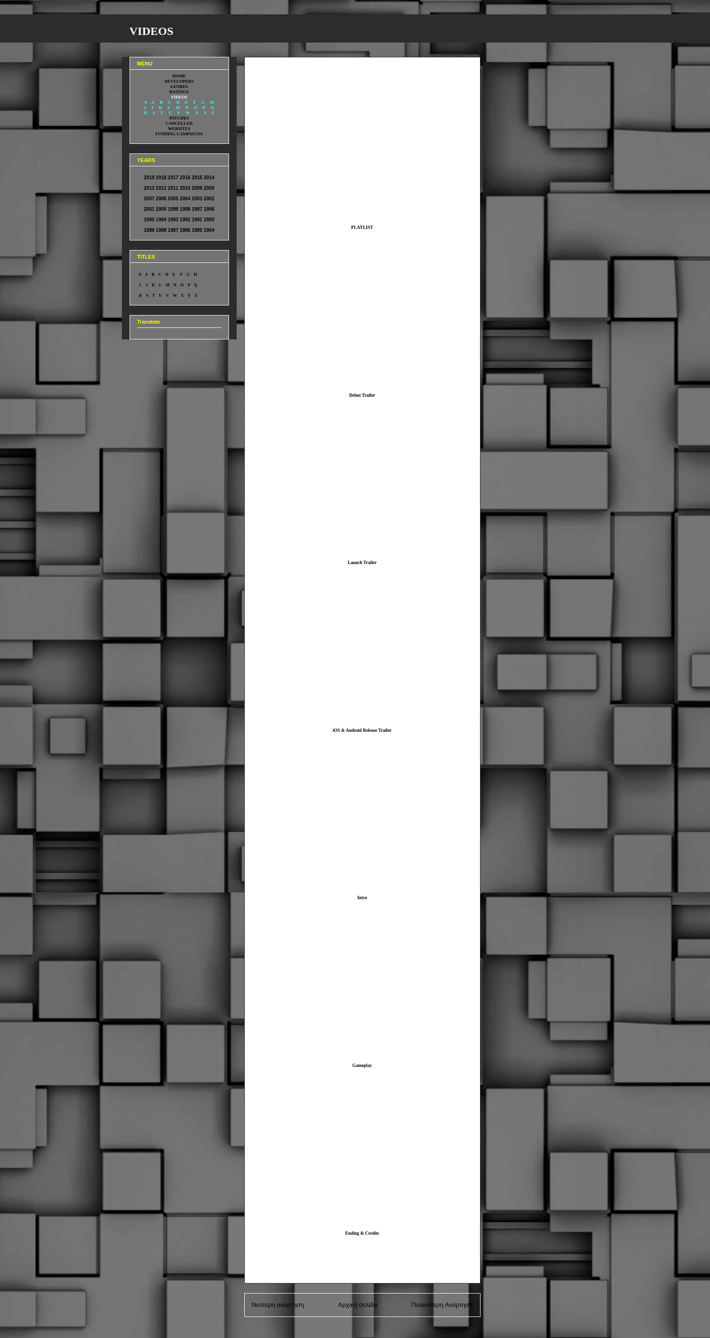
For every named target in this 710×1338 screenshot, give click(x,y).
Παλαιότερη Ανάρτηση (441, 1304)
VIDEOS (152, 31)
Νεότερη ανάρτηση (278, 1304)
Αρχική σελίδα (357, 1304)
